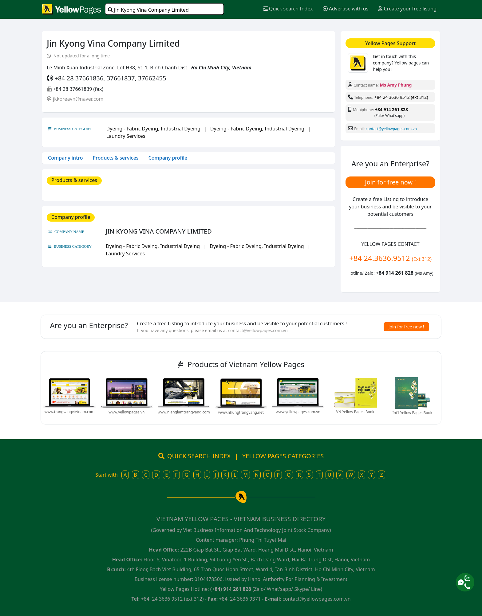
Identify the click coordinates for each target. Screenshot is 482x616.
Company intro (65, 157)
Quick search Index (288, 8)
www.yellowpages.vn (126, 412)
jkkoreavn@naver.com (78, 98)
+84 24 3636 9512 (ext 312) (401, 97)
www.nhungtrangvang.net (241, 412)
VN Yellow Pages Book (355, 411)
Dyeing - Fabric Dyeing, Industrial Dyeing (153, 128)
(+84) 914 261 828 (230, 589)
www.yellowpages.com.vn (298, 411)
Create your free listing (407, 8)
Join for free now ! (390, 182)
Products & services (116, 157)
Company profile (167, 157)
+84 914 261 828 (391, 109)
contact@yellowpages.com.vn (391, 128)
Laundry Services (125, 136)
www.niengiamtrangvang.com (184, 412)
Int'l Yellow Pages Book (412, 412)
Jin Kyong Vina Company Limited (148, 9)
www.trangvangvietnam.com (69, 411)
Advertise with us (346, 8)
